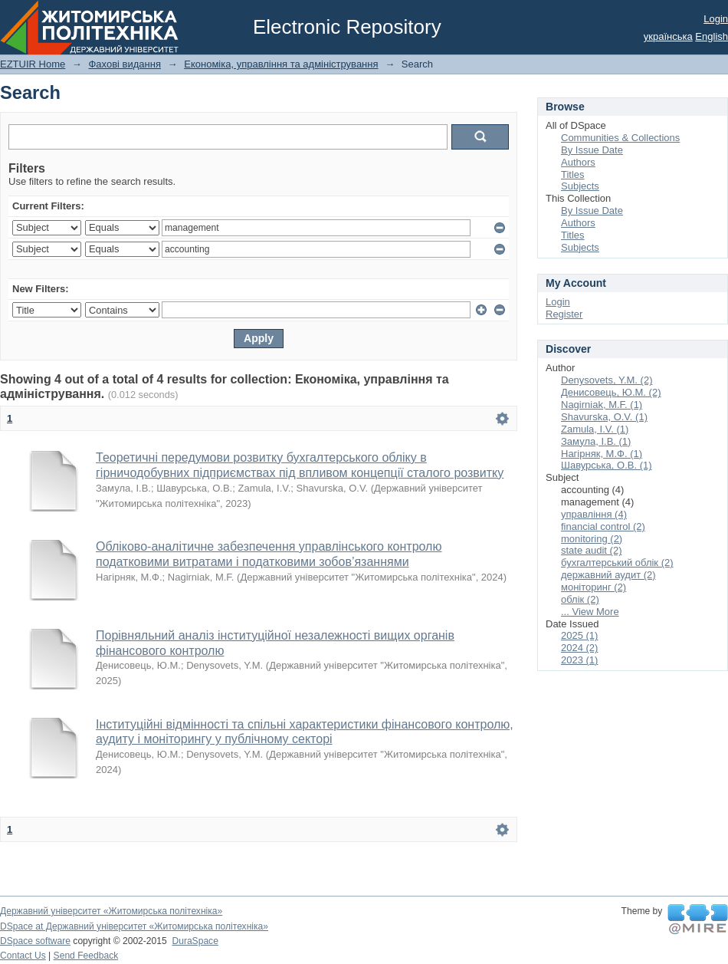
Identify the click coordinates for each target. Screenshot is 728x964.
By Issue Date (592, 150)
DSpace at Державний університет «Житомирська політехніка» (134, 926)
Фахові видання (124, 64)
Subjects (580, 186)
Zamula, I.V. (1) (594, 429)
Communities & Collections (620, 137)
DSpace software (35, 941)
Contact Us (23, 955)
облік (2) (580, 599)
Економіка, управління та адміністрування (281, 64)
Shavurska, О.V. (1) (604, 417)
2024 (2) (579, 647)
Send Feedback (86, 955)
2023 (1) (579, 660)
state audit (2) (591, 550)
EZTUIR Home (32, 64)
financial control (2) (603, 526)
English (711, 36)
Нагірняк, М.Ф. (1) (601, 453)
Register (564, 314)
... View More (590, 611)
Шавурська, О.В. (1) (606, 465)
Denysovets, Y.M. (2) (606, 380)
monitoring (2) (591, 539)
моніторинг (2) (593, 587)
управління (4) (594, 514)
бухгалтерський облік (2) (617, 562)
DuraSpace (195, 941)
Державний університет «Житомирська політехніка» (111, 911)
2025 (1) (579, 635)
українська (668, 36)
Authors (578, 162)
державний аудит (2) (608, 575)
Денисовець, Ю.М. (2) (611, 392)
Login (715, 19)
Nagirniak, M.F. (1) (601, 404)
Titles (573, 174)
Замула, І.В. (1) (596, 441)
